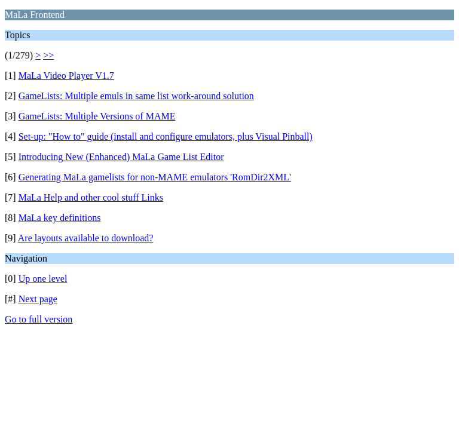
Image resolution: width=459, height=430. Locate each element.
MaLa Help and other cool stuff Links (91, 197)
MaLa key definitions (60, 218)
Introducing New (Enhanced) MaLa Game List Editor (121, 157)
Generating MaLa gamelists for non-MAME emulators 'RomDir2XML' (155, 177)
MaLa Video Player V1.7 (66, 75)
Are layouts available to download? (86, 238)
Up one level (43, 279)
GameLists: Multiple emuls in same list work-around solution (136, 96)
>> (48, 55)
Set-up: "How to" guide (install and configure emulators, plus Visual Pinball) (166, 136)
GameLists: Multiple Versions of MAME (97, 116)
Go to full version (38, 319)
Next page (38, 299)
